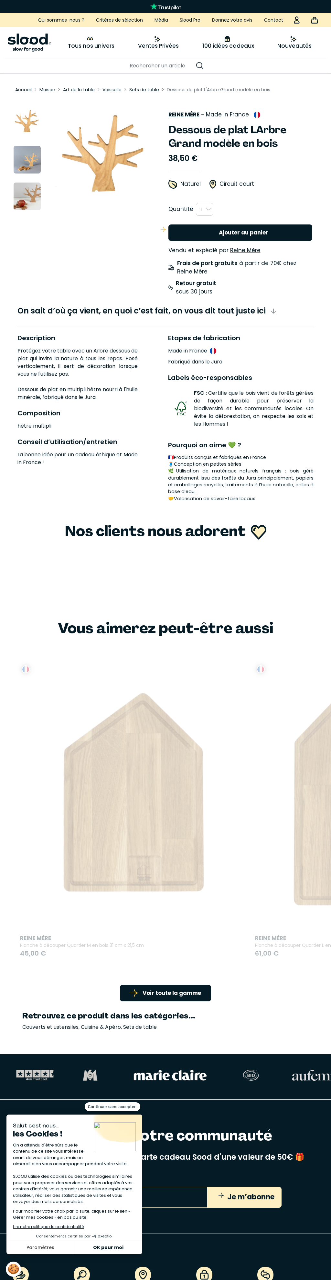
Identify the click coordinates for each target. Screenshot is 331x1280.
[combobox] (204, 206)
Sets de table (140, 891)
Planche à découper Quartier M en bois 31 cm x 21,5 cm (66, 798)
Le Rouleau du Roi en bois (250, 794)
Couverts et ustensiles (50, 891)
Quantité (180, 206)
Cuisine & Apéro (101, 891)
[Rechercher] (162, 66)
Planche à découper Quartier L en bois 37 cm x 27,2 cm (167, 798)
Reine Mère (183, 112)
